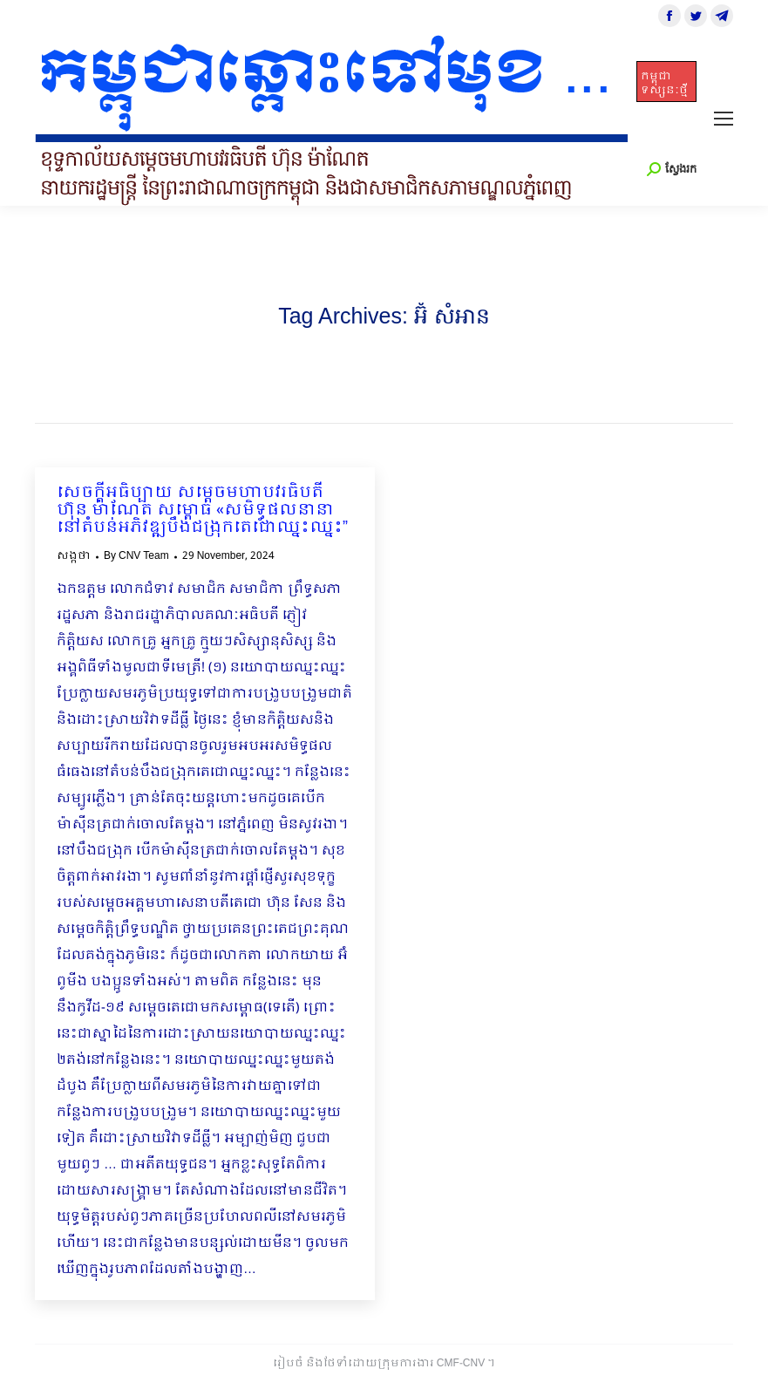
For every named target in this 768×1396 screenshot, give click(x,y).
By (136, 556)
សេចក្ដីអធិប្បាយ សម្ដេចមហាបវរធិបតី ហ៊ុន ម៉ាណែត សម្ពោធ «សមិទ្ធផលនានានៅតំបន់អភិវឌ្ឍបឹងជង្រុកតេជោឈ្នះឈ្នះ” (202, 511)
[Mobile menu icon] (723, 118)
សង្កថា (74, 556)
